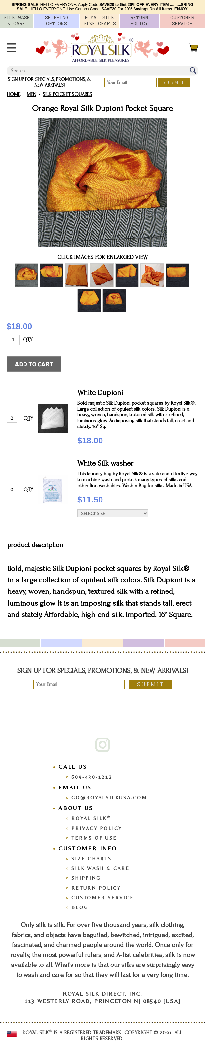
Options (57, 20)
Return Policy (96, 888)
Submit (174, 82)
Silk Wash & (17, 20)
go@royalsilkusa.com (109, 797)
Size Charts (91, 858)
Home (13, 94)
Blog (79, 907)
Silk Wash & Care (100, 868)
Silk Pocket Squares (67, 94)
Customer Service (102, 897)
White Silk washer (105, 463)
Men (31, 94)
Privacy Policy (96, 828)
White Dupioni (100, 392)
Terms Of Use (94, 838)
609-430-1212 (92, 777)
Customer (182, 20)
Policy (139, 20)
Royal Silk (91, 818)
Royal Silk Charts (100, 20)
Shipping (86, 878)
